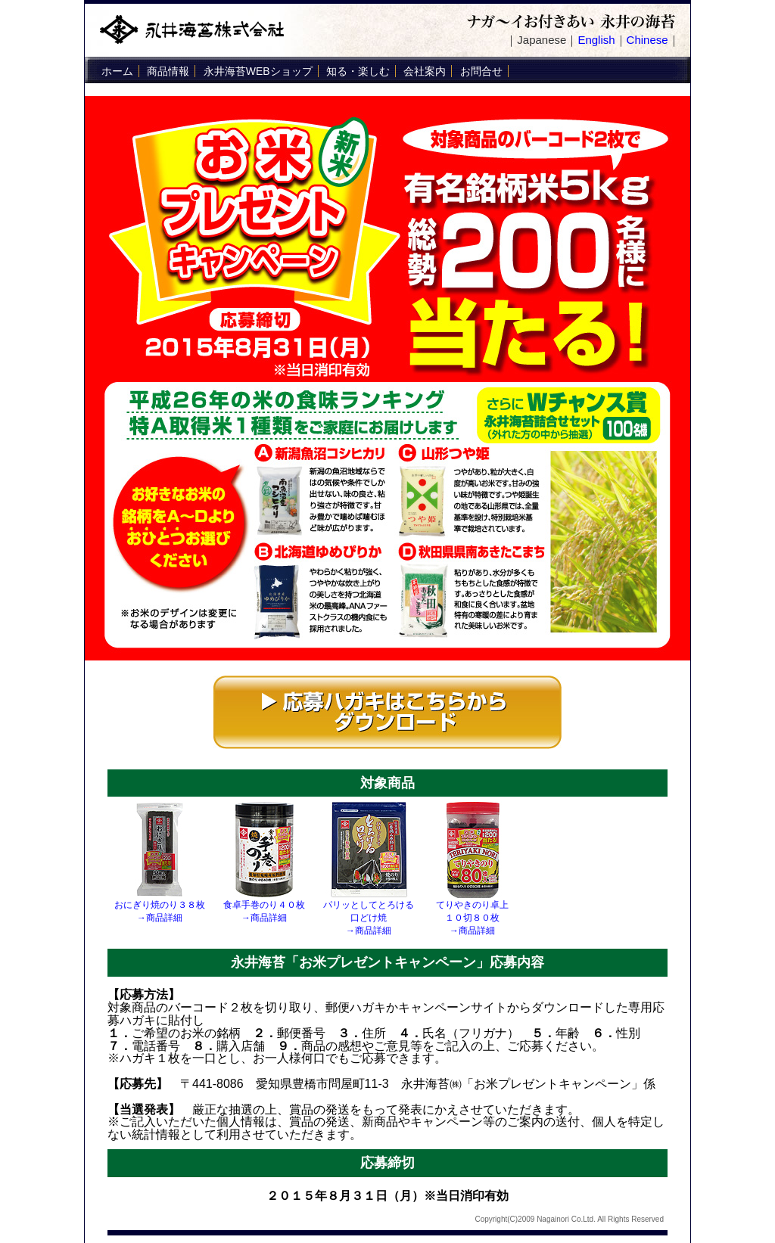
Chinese (647, 39)
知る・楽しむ (358, 71)
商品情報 (168, 71)
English (596, 39)
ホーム (117, 71)
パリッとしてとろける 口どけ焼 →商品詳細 (368, 918)
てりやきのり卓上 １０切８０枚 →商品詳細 (472, 918)
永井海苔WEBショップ (258, 71)
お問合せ (481, 71)
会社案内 (424, 71)
